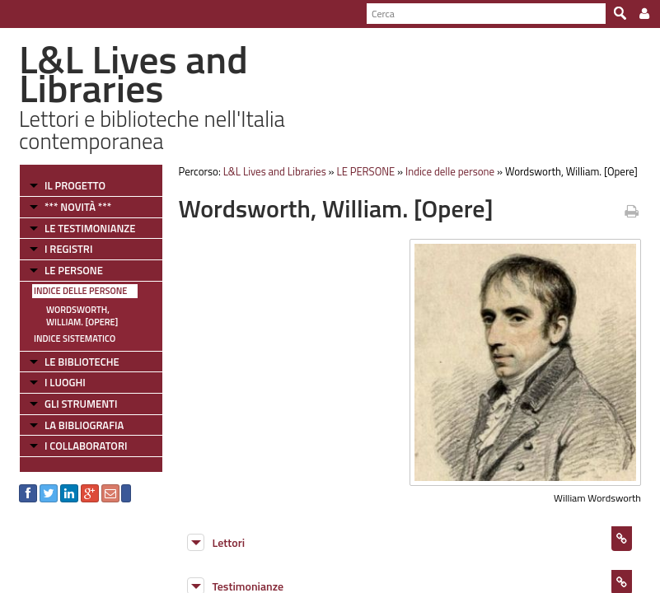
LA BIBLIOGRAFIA (84, 425)
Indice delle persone (80, 290)
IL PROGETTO (74, 185)
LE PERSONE (73, 270)
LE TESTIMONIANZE (89, 228)
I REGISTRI (68, 248)
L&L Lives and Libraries (274, 171)
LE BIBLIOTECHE (81, 361)
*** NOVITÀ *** (77, 206)
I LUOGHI (65, 382)
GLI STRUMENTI (80, 403)
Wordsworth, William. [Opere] (82, 316)
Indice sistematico (74, 338)
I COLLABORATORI (85, 445)
